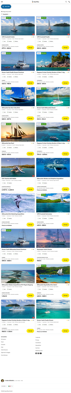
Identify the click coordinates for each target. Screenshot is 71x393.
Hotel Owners (4, 349)
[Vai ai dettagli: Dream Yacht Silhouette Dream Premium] (18, 246)
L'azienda (38, 337)
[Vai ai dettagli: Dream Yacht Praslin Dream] (53, 316)
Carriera (38, 348)
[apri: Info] (4, 41)
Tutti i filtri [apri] (6, 6)
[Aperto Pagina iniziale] (35, 2)
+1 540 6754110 (9, 380)
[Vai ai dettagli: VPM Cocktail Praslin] (53, 33)
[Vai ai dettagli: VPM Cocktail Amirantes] (53, 210)
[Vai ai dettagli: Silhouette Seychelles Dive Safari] (53, 281)
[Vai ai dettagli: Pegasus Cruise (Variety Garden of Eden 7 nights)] (53, 69)
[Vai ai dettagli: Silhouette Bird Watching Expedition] (18, 210)
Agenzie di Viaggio (5, 352)
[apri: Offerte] (6, 18)
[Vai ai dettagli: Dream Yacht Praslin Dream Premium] (18, 69)
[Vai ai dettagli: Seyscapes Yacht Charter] (53, 246)
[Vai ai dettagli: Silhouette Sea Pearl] (18, 139)
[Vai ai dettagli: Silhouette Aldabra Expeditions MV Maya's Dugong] (18, 281)
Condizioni (38, 342)
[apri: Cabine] (10, 41)
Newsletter (38, 345)
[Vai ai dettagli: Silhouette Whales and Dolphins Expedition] (53, 175)
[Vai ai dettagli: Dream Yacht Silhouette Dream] (53, 104)
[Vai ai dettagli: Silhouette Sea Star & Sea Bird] (18, 104)
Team (2, 342)
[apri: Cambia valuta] (4, 386)
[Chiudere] (5, 1)
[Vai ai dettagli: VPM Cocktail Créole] (18, 33)
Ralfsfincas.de (39, 350)
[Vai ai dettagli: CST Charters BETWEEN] (18, 175)
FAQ (2, 347)
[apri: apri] (69, 1)
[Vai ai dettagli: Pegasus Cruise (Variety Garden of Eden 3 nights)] (18, 316)
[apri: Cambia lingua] (66, 1)
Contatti (3, 344)
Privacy (37, 340)
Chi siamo (3, 339)
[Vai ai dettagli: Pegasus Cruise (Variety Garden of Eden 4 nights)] (53, 139)
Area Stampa (4, 355)
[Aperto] (1, 1)
